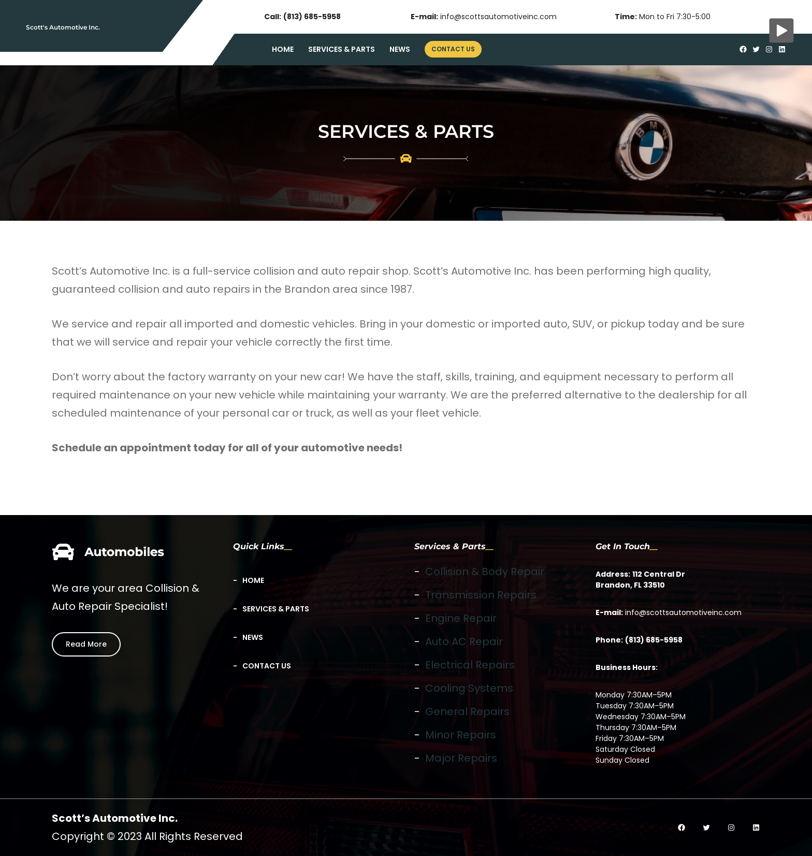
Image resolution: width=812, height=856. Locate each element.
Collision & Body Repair (484, 571)
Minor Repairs (460, 734)
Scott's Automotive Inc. (63, 27)
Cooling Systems (469, 688)
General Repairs (467, 711)
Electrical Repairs (470, 665)
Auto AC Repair (464, 641)
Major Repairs (461, 758)
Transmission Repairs (480, 595)
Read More (86, 644)
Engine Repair (461, 618)
